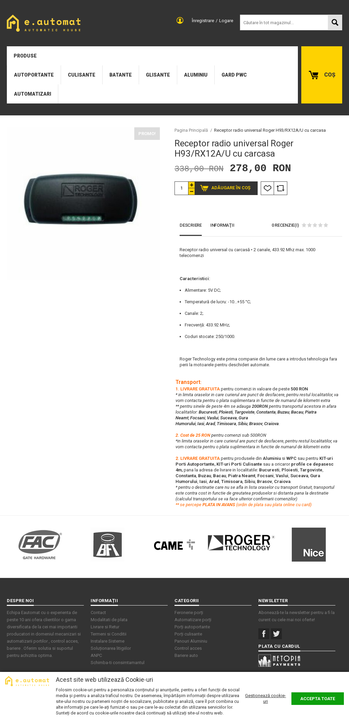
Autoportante (34, 75)
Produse (25, 56)
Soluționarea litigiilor (111, 648)
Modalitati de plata (109, 619)
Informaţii (222, 225)
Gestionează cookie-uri (265, 698)
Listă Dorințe (267, 188)
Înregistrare (203, 20)
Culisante (81, 75)
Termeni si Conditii (108, 634)
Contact (98, 612)
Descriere (191, 225)
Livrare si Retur (105, 626)
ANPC (96, 655)
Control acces (188, 648)
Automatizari (32, 94)
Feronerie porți (188, 612)
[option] (83, 203)
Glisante (158, 75)
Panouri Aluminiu (190, 641)
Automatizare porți (192, 619)
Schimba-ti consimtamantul (118, 662)
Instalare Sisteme (107, 641)
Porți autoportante (192, 626)
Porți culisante (188, 634)
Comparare (280, 188)
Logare (226, 20)
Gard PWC (234, 75)
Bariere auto (186, 655)
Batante (120, 75)
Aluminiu (196, 75)
